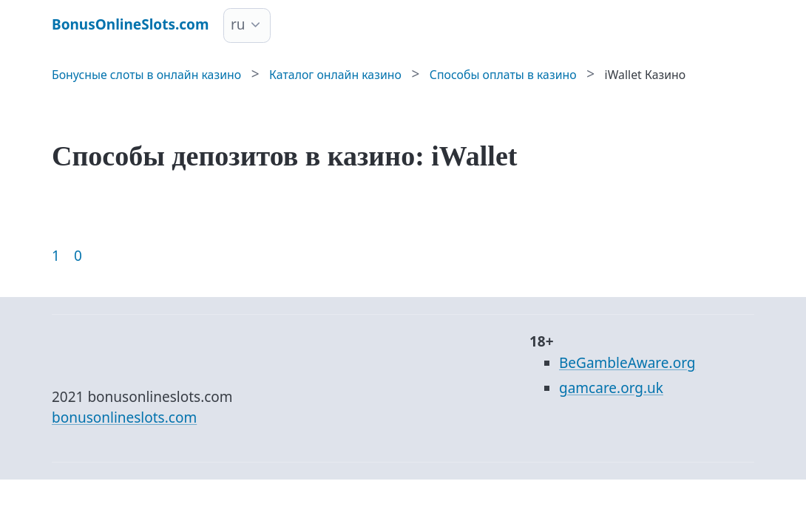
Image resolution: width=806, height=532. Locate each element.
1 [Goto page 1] (56, 255)
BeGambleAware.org (627, 362)
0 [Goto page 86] (78, 255)
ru (238, 24)
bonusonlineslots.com (124, 417)
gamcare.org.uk (611, 388)
